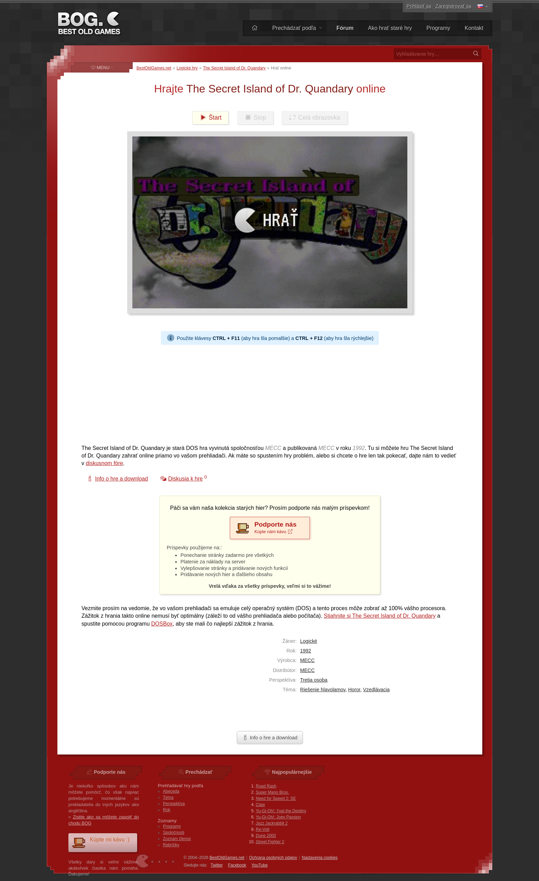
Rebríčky (171, 845)
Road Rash (266, 786)
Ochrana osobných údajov (273, 857)
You (259, 865)
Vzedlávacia (376, 689)
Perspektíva (174, 803)
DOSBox (162, 624)
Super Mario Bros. (272, 792)
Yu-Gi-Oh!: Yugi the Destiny (281, 810)
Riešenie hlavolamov (322, 689)
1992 (305, 650)
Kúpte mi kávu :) (101, 842)
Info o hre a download (269, 737)
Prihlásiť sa (419, 6)
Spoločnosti (173, 832)
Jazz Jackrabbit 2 (272, 823)
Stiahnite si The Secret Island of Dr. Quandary (380, 616)
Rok (166, 809)
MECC (307, 660)
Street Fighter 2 (270, 841)
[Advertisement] (267, 393)
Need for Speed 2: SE (276, 798)
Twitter (217, 865)
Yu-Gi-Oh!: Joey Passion (278, 817)
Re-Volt (262, 829)
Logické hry (187, 68)
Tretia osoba (313, 680)
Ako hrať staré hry (390, 28)
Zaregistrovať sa (454, 6)
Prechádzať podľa (297, 28)
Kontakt (474, 28)
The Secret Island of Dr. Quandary (234, 68)
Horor (354, 689)
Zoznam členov (177, 838)
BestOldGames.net (153, 68)
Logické (308, 641)
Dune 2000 (266, 835)
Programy (438, 28)
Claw (260, 804)
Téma (168, 797)
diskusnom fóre (104, 463)
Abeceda (171, 791)
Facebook (237, 865)
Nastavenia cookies (320, 857)
